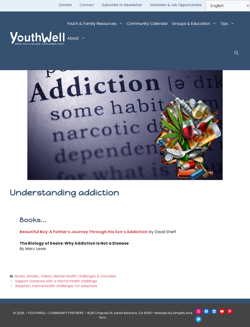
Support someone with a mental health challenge (56, 281)
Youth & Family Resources (96, 23)
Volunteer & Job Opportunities (176, 4)
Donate (65, 4)
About (77, 38)
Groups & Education (195, 23)
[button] (236, 53)
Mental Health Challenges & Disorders (84, 276)
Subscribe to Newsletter (122, 4)
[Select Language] (228, 5)
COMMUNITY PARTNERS (66, 313)
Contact (87, 4)
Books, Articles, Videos (33, 276)
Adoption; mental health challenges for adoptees (56, 286)
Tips (228, 23)
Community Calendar (147, 23)
